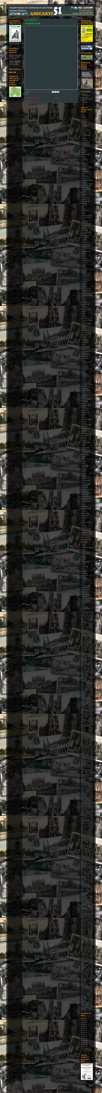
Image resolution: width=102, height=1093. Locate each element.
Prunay (83, 475)
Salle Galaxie (84, 940)
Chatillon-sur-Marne (84, 709)
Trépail (83, 554)
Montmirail (84, 426)
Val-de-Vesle (85, 566)
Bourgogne (84, 203)
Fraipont (82, 768)
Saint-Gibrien (85, 485)
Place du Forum (89, 877)
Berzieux (84, 175)
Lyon (82, 825)
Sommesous (85, 517)
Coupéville (83, 728)
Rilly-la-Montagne (86, 484)
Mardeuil (84, 407)
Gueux (83, 349)
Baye (83, 161)
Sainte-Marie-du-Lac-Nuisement (87, 499)
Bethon (86, 650)
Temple (88, 966)
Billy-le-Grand (85, 187)
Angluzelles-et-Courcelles (85, 125)
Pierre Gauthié (84, 872)
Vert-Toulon (83, 986)
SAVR (92, 944)
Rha (83, 104)
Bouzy (83, 208)
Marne (91, 836)
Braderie (91, 679)
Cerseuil (84, 227)
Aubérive (84, 138)
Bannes (84, 152)
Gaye (86, 773)
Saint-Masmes (85, 491)
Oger (92, 857)
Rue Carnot (90, 910)
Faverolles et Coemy (87, 320)
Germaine (84, 337)
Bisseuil (84, 191)
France (91, 768)
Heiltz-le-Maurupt (86, 354)
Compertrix (84, 258)
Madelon (85, 825)
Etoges (83, 313)
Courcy (83, 272)
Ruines (86, 924)
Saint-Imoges (85, 487)
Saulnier (87, 944)
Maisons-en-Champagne (85, 401)
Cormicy (84, 267)
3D (87, 614)
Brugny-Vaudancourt (87, 215)
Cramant (84, 285)
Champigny (84, 237)
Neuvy (86, 855)
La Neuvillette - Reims (87, 369)
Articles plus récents (31, 98)
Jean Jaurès (83, 797)
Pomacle (82, 882)
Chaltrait (84, 233)
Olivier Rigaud (86, 858)
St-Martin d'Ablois (86, 537)
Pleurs (83, 458)
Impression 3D (89, 790)
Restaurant (83, 905)
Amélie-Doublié (90, 620)
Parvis (91, 866)
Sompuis (84, 518)
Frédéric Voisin (84, 770)
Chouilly (84, 253)
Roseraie (86, 910)
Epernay (84, 306)
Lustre (85, 824)
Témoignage (83, 966)
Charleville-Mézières (89, 707)
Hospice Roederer (84, 788)
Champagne (83, 704)
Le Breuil (84, 381)
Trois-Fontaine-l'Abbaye (85, 974)
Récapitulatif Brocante (84, 894)
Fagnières (84, 316)
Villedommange (84, 996)
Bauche (91, 640)
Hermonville (85, 356)
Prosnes (84, 473)
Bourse (87, 664)
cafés (85, 687)
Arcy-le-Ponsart (85, 129)
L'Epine (84, 363)
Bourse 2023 (86, 669)
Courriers (83, 732)
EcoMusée (91, 741)
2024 (82, 614)
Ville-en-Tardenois (86, 589)
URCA (87, 976)
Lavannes (84, 377)
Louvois (86, 823)
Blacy (83, 192)
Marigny (84, 414)
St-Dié (87, 958)
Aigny (83, 114)
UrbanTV (83, 976)
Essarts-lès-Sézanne (87, 309)
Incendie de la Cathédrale (87, 792)
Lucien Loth (90, 823)
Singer (85, 948)
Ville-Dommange (86, 587)
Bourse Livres (90, 675)
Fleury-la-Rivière (86, 330)
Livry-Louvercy (85, 388)
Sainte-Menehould (86, 501)
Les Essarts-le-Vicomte (87, 384)
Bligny (82, 660)
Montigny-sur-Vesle (86, 424)
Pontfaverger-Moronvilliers (85, 466)
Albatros (82, 618)
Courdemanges (85, 276)
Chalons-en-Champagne (85, 230)
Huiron (84, 789)
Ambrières (84, 121)
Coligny (84, 256)
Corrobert (84, 270)
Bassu (83, 156)
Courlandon (84, 279)
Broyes (83, 213)
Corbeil (83, 265)
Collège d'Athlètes (87, 718)
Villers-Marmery (85, 594)
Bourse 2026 (85, 670)
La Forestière (85, 367)
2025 (83, 1020)
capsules (86, 688)
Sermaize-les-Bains (86, 508)
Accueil (57, 98)
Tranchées (91, 971)
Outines (85, 862)
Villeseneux (84, 596)
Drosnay (84, 300)
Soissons (88, 948)
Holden (91, 787)
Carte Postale (88, 689)
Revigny (82, 909)
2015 (82, 613)
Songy (83, 520)
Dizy (83, 297)
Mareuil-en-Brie (85, 409)
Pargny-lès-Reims (86, 451)
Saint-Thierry (85, 494)
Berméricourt (85, 171)
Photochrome (83, 871)
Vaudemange (83, 982)
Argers (83, 131)
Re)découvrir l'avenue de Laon (87, 892)
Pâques (86, 863)
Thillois (83, 549)
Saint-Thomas (84, 935)
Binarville (82, 656)
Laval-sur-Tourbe (90, 811)
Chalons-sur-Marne (86, 232)
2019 (89, 613)
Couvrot (84, 283)
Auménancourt (85, 144)
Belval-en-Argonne (89, 645)
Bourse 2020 (86, 668)
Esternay (84, 311)
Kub (81, 804)
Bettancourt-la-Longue (87, 180)
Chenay (84, 249)
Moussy (84, 437)
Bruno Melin (83, 685)
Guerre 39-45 (87, 779)
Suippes (84, 544)
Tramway (86, 971)
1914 (82, 612)
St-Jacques (91, 960)
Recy (83, 477)
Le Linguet (89, 814)
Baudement (84, 159)
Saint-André (90, 924)
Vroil (83, 605)
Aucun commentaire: (45, 91)
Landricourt (84, 374)
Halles (82, 781)
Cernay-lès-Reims (86, 225)
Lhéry (85, 819)
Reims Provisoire (89, 900)
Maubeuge (91, 839)
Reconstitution (90, 895)
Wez (92, 1007)
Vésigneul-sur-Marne (89, 987)
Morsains (84, 430)
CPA (82, 735)
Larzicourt (84, 376)
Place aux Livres (88, 873)
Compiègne (83, 720)
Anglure (84, 123)
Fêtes (89, 759)
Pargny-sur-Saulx (87, 866)
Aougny (84, 128)
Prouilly (91, 889)
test (30, 94)
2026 (85, 614)
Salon (86, 943)
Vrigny (83, 603)
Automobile (83, 634)
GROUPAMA (86, 778)
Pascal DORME (84, 867)
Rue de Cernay (86, 915)
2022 (83, 1026)
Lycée (92, 824)
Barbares (91, 638)
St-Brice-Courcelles (86, 530)
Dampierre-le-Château (87, 295)
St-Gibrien (86, 960)
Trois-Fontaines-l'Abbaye (86, 562)
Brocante (89, 683)
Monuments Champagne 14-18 (86, 95)
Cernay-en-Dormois (86, 223)
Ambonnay (84, 119)
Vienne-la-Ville (83, 990)
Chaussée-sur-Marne (87, 244)
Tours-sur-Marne (86, 553)
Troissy (83, 564)
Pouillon (82, 888)
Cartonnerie (83, 693)
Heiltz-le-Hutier (85, 353)
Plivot (83, 459)
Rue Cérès (83, 911)
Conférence (83, 721)
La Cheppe (84, 365)
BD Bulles (83, 643)
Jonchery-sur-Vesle (86, 362)
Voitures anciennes (85, 1006)
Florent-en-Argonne (86, 332)
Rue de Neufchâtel (85, 919)
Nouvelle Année (87, 856)
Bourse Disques (85, 672)
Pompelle (87, 882)
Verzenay (84, 582)
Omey (83, 445)
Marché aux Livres (88, 831)
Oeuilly (87, 857)
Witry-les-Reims (85, 608)
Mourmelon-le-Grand (87, 433)
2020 (83, 1030)
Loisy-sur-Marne (86, 390)
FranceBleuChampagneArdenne (87, 769)
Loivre (83, 391)
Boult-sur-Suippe (86, 201)
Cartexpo (91, 692)
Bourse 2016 (86, 665)
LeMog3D (91, 815)
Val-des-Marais (90, 977)
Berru (83, 173)
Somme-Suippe (85, 513)
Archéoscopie (83, 627)
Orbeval (87, 861)
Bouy (83, 206)
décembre (86, 1048)
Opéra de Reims (87, 860)
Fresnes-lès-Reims (86, 334)
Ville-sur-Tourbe (85, 591)
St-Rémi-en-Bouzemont (85, 541)
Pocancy (84, 461)
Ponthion (84, 468)
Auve (87, 634)
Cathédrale (90, 694)
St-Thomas (88, 964)
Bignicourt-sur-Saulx (86, 185)
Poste (92, 887)
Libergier (88, 819)
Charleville (84, 239)
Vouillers (91, 1006)
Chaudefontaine (85, 242)
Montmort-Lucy (85, 428)
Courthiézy (83, 733)
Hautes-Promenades (84, 782)
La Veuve (88, 808)
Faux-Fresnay (85, 318)
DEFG (92, 738)
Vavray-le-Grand (90, 982)
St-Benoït (87, 956)
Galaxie (91, 771)
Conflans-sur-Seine (86, 260)
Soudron (84, 525)
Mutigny (84, 440)
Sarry (83, 503)
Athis (83, 137)
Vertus (83, 580)
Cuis (83, 288)
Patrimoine (91, 868)
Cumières (84, 290)
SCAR (82, 945)
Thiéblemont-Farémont (87, 547)
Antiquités (91, 624)
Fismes (84, 327)
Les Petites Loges (86, 386)
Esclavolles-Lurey (86, 307)
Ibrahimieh (91, 789)
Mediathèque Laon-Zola (85, 840)
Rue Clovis (86, 913)
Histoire (88, 787)
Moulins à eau (90, 849)
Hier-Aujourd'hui (84, 787)
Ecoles (86, 741)
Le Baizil (84, 379)
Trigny (83, 560)
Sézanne (84, 510)
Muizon (84, 438)
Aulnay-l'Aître (85, 140)
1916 (87, 612)
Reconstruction (83, 896)
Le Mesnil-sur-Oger (86, 383)
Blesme (84, 194)
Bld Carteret (87, 659)
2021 (83, 1028)
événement (83, 749)
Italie (85, 794)
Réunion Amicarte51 (87, 907)
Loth (84, 823)
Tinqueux (84, 551)
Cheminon (84, 248)
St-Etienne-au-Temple (87, 532)
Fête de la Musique (89, 758)
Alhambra (82, 619)
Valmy (83, 568)
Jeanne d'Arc (88, 798)
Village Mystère (86, 992)
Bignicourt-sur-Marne (87, 184)
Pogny (83, 463)
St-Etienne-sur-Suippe (87, 534)
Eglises (86, 743)
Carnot (82, 689)
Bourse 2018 (86, 666)
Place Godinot (84, 878)
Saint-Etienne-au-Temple (85, 925)
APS (86, 625)
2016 (84, 613)
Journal (85, 800)
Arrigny (83, 133)
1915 (84, 612)
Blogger (57, 1088)
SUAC (92, 964)
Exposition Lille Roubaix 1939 (87, 751)
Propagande (83, 889)
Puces (91, 890)
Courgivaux (84, 278)
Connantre (84, 262)
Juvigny (87, 801)
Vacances (91, 976)
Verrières (84, 578)
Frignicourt (84, 336)
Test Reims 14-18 (32, 23)
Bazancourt (84, 163)
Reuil (82, 906)
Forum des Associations (88, 767)
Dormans (84, 299)
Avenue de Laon (86, 635)
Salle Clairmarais (89, 939)
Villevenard (83, 1001)
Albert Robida (89, 618)
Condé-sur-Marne (89, 720)
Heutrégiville (85, 358)
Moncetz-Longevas (86, 419)
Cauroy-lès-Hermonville (85, 221)
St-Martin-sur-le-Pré (86, 539)
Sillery (83, 511)
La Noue (84, 370)
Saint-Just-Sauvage (86, 489)
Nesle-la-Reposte (86, 442)
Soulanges (84, 527)
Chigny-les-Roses (86, 251)
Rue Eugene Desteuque (86, 923)
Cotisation (91, 727)
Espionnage (85, 746)
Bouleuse (84, 199)
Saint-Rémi (90, 932)
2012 (83, 1046)
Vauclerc (91, 981)
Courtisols (84, 281)
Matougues (86, 839)
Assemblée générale (85, 630)
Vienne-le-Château (86, 585)
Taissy (83, 545)
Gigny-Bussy (85, 342)
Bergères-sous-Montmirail (85, 169)
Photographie (90, 871)
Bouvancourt (90, 677)
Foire (92, 763)
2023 (92, 613)
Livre (89, 820)
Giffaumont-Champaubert (85, 340)
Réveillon (84, 482)
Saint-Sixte (83, 934)
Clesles (84, 255)
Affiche (82, 615)
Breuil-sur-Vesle (90, 681)
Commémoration (84, 719)
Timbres (82, 970)
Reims (91, 896)
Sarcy (89, 943)
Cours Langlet (90, 732)
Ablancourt (91, 614)
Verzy (83, 584)
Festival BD (83, 758)
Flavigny (84, 329)
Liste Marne (84, 820)
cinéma (82, 715)
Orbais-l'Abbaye (85, 447)
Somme (85, 950)
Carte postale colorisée (85, 691)
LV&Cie (88, 824)
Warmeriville (85, 607)
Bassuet (84, 158)
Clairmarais (86, 715)
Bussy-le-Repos (85, 217)
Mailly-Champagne (86, 398)
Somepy (86, 949)
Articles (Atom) (34, 101)
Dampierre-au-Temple (87, 293)
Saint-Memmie (85, 492)
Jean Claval (90, 795)
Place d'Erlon (84, 874)
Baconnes (84, 151)
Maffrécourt (84, 395)
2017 (83, 1036)
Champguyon (85, 235)
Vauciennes (83, 981)
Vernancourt (85, 575)
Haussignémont (85, 351)
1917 (90, 612)
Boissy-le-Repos (86, 198)
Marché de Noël (84, 833)
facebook (83, 753)
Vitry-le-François (86, 601)
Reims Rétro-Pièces (85, 901)
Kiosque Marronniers (85, 803)
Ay (82, 149)
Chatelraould (90, 708)
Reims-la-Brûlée (86, 480)
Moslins (84, 431)
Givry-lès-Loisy (85, 347)
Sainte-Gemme (90, 935)
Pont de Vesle (89, 883)
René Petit (90, 904)
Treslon (84, 556)
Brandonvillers (85, 210)
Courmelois (91, 731)
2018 (87, 613)
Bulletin (87, 685)
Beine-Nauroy (85, 165)
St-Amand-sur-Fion (86, 528)
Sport (87, 955)
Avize (83, 147)
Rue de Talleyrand (89, 920)
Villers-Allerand (85, 592)
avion (92, 635)
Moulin (85, 849)
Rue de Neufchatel (89, 918)
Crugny (84, 286)
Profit (92, 888)
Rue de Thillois (84, 921)
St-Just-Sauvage (86, 535)
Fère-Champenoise (86, 323)
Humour (87, 789)
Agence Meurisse (87, 615)
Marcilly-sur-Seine (86, 405)
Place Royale (84, 879)
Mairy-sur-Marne (84, 828)
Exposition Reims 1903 (87, 752)
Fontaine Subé (87, 765)
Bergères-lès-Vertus (86, 166)
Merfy (83, 416)
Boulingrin (91, 661)
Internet (87, 793)
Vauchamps (85, 573)
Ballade (82, 638)
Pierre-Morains (85, 454)
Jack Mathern (90, 794)
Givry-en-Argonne (86, 346)
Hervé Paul (83, 786)
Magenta (84, 397)
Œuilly (83, 444)
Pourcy (83, 471)
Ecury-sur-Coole (86, 304)
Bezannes (84, 182)
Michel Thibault (84, 841)
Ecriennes (84, 302)
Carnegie (91, 688)
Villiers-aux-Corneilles (87, 598)
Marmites (88, 836)
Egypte (91, 743)
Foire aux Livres (85, 764)
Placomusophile (90, 879)
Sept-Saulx (84, 506)
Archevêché (88, 627)
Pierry (83, 456)
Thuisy (91, 969)
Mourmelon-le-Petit (86, 435)
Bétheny (84, 178)
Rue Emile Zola (90, 921)
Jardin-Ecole (85, 795)
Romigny (82, 910)
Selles (83, 504)
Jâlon (83, 360)
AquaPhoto (91, 625)
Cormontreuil (85, 269)
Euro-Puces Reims (89, 748)
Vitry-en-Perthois (86, 600)
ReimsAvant (85, 102)
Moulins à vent (83, 850)
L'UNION (89, 804)
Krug (92, 803)
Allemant (84, 116)
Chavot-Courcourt (86, 246)
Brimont (84, 212)
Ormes (82, 862)
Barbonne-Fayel (86, 154)
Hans (85, 781)
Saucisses (83, 944)
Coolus (83, 263)
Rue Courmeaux (84, 914)
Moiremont (84, 417)
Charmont (84, 241)
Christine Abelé (90, 714)
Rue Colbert (90, 913)
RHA (85, 909)
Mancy (83, 403)
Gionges (84, 344)
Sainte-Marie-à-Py (86, 496)
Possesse (84, 470)
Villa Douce (87, 991)
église (82, 743)
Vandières (84, 570)
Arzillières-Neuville (86, 135)
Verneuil (84, 577)
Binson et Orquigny (86, 189)
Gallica (82, 773)
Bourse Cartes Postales (88, 671)
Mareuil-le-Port (85, 410)
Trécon (82, 972)
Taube (92, 965)
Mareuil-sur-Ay (85, 412)
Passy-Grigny (85, 452)
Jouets (82, 800)
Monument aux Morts (85, 847)
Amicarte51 (84, 622)
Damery (84, 292)
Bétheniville (84, 176)
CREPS (88, 735)
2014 (83, 1042)
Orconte (84, 449)
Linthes (91, 819)
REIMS (83, 478)
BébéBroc (87, 644)
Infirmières (83, 793)
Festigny (84, 325)
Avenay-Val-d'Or (86, 145)
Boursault (84, 205)
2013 (83, 1044)
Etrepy (83, 314)
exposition (91, 749)
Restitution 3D (89, 905)
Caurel (83, 219)
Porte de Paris (87, 886)
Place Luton (90, 878)
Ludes (83, 393)
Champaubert (90, 704)
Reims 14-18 (85, 97)
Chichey (86, 713)
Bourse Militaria (84, 676)
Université (91, 975)
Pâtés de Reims (84, 868)
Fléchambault (83, 762)
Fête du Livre (84, 759)
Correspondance (85, 726)
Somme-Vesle (85, 515)
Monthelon (84, 421)
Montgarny (91, 844)
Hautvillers (83, 783)
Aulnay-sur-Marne (86, 142)
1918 (92, 612)
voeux (91, 1004)
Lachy (83, 372)
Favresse (84, 322)
